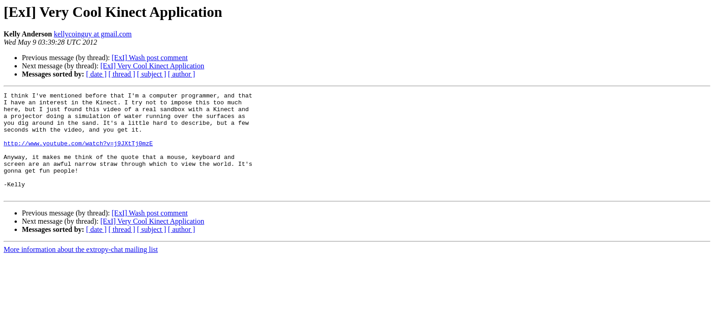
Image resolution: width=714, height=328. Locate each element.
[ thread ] (121, 74)
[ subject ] (151, 74)
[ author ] (181, 74)
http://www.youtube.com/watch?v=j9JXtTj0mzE (78, 154)
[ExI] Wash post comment (150, 58)
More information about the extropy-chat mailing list (81, 270)
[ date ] (96, 74)
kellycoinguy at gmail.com (93, 34)
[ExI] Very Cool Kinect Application (152, 66)
